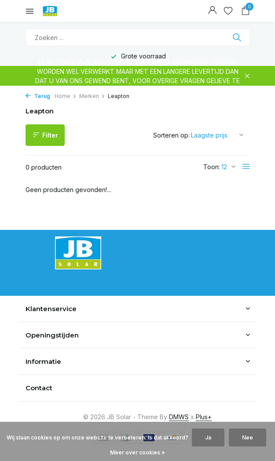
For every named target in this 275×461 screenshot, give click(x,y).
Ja (208, 437)
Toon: (211, 167)
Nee (247, 437)
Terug (38, 96)
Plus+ (204, 417)
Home (66, 96)
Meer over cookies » (137, 452)
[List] (246, 167)
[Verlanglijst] (228, 11)
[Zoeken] (138, 37)
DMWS (179, 417)
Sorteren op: (171, 135)
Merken (92, 96)
